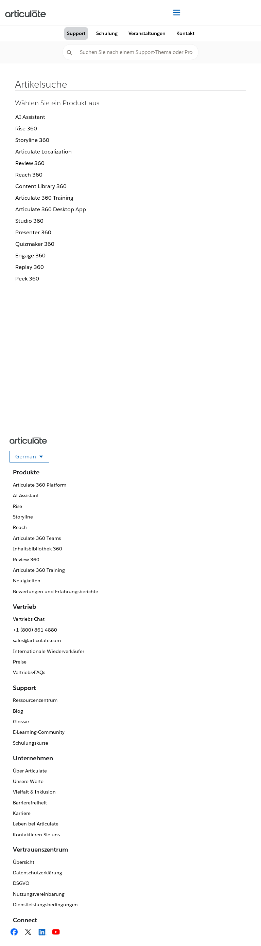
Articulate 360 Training (44, 197)
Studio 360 (29, 220)
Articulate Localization (43, 151)
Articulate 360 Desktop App (50, 209)
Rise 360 (26, 128)
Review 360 (30, 163)
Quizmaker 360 (34, 244)
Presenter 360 (33, 232)
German (32, 457)
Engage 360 (30, 255)
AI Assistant (30, 117)
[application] (242, 927)
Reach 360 (28, 174)
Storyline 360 (32, 140)
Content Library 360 (41, 186)
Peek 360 (27, 278)
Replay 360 (29, 267)
